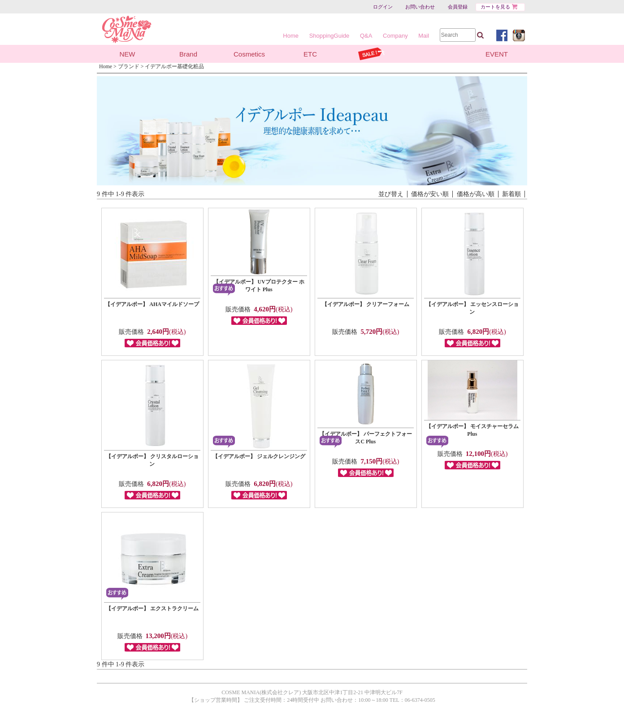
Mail (423, 35)
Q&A (366, 35)
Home (291, 35)
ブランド (128, 66)
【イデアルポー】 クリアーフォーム (365, 304)
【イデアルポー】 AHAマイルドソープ (152, 304)
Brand (188, 54)
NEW (127, 54)
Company (395, 35)
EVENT (496, 54)
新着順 (511, 194)
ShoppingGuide (329, 35)
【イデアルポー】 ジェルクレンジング (258, 456)
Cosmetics (249, 54)
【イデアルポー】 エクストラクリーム (152, 608)
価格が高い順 (475, 194)
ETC (310, 54)
